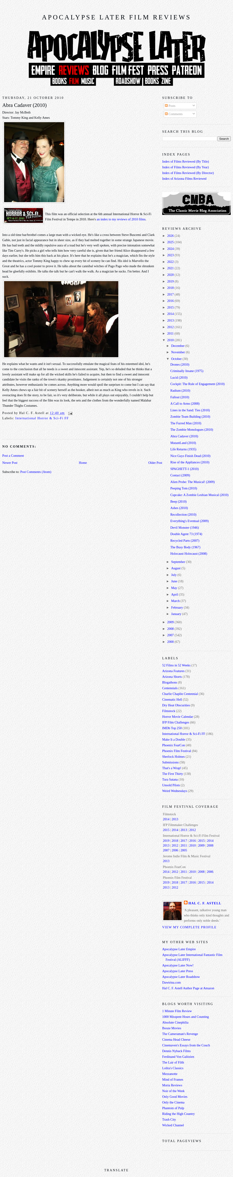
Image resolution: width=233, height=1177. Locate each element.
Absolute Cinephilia (175, 1022)
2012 (171, 327)
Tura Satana (170, 779)
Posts (170, 106)
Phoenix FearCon (173, 745)
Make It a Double (173, 739)
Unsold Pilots (171, 785)
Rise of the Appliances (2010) (189, 462)
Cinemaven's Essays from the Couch (186, 1045)
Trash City (169, 1119)
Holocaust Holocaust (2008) (188, 553)
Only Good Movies (174, 1096)
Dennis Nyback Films (176, 1051)
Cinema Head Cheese (176, 1039)
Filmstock (168, 711)
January (176, 614)
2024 (171, 249)
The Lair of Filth (173, 1062)
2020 (171, 275)
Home (83, 462)
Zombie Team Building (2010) (190, 416)
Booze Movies (171, 1028)
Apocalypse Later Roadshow (181, 977)
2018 (171, 288)
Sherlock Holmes (173, 756)
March (175, 601)
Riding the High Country (178, 1114)
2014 (171, 314)
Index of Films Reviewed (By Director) (188, 173)
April (175, 594)
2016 (171, 301)
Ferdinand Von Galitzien (178, 1056)
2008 (171, 629)
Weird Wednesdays (174, 791)
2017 (171, 294)
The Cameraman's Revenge (180, 1034)
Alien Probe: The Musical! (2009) (192, 482)
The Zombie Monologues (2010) (191, 429)
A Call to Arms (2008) (185, 403)
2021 (171, 268)
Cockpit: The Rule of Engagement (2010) (197, 384)
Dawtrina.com (171, 982)
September (178, 562)
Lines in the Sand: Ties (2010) (190, 410)
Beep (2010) (178, 501)
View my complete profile (189, 927)
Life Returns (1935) (183, 449)
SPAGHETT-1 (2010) (184, 469)
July (174, 575)
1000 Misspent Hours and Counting (185, 1017)
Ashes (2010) (179, 508)
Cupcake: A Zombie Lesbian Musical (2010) (199, 495)
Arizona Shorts (172, 676)
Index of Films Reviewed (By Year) (185, 167)
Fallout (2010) (179, 397)
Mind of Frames (172, 1079)
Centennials (170, 688)
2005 (183, 850)
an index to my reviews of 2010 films (121, 219)
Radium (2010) (180, 390)
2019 (171, 281)
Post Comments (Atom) (35, 472)
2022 (171, 262)
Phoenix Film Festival (176, 751)
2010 (171, 340)
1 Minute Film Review (177, 1011)
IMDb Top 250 (172, 728)
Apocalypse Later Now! (177, 965)
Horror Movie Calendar (177, 716)
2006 (175, 850)
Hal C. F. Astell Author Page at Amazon (188, 988)
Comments (174, 114)
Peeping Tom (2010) (183, 488)
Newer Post (9, 462)
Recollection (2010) (183, 514)
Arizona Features (173, 671)
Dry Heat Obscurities (176, 705)
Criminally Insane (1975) (187, 371)
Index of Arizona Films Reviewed (184, 178)
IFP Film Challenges (175, 722)
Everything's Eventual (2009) (189, 521)
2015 (171, 307)
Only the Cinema (173, 1102)
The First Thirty (172, 774)
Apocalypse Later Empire (179, 949)
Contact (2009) (180, 475)
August (176, 568)
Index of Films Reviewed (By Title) (185, 161)
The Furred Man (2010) (185, 423)
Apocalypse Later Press (177, 971)
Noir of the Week (173, 1091)
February (177, 607)
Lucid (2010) (179, 377)
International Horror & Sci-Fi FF (42, 418)
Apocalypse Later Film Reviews (116, 17)
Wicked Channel (173, 1125)
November (178, 352)
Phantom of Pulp (173, 1108)
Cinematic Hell (172, 699)
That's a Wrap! (171, 768)
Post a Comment (13, 455)
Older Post (155, 462)
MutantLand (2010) (183, 443)
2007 (171, 635)
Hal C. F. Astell (204, 903)
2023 (171, 255)
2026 (171, 236)
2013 (171, 320)
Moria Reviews (172, 1085)
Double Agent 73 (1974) (186, 534)
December (178, 346)
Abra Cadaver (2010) (24, 105)
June (174, 581)
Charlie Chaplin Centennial (180, 694)
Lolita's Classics (172, 1068)
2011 (171, 333)
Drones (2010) (179, 364)
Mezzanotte (169, 1074)
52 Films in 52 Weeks (176, 665)
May (174, 588)
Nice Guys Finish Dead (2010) (190, 456)
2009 (171, 622)
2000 (171, 642)
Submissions (170, 762)
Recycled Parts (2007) (184, 540)
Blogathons (169, 682)
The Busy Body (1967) (185, 547)
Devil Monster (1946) (184, 527)
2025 (171, 242)
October (177, 359)
